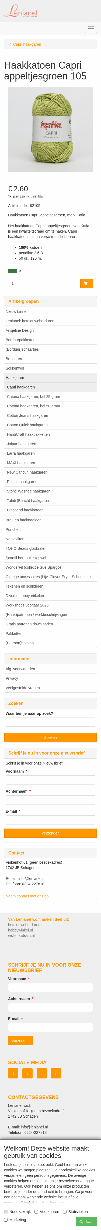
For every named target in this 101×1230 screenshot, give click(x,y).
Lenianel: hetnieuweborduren (30, 321)
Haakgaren (15, 378)
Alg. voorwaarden (20, 669)
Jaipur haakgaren (21, 444)
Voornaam (15, 771)
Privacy (12, 678)
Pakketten (14, 633)
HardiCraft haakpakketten (28, 434)
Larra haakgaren (21, 453)
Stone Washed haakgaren (28, 491)
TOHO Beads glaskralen (26, 548)
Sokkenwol (15, 368)
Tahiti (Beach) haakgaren (28, 500)
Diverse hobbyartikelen (25, 596)
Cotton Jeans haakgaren (27, 415)
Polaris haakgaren (22, 482)
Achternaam (16, 791)
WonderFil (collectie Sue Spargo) (33, 567)
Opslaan (86, 1221)
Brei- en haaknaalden (23, 520)
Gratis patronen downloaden (29, 624)
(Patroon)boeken (20, 643)
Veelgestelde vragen (23, 688)
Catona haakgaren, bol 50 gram (33, 406)
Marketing (15, 1220)
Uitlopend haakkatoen (25, 510)
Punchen (13, 529)
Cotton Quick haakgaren (27, 425)
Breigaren (14, 359)
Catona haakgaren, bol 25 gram (33, 396)
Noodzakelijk (17, 1211)
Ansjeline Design (20, 330)
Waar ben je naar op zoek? (29, 713)
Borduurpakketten (21, 340)
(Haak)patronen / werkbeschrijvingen (36, 614)
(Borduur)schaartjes (22, 349)
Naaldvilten (15, 539)
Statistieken (75, 1211)
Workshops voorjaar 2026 (27, 605)
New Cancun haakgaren (27, 472)
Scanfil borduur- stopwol (26, 558)
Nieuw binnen (17, 311)
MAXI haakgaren (21, 463)
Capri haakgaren (21, 387)
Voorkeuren (46, 1211)
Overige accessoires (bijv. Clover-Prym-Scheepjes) (48, 577)
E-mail (11, 811)
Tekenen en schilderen (24, 586)
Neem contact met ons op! (28, 896)
